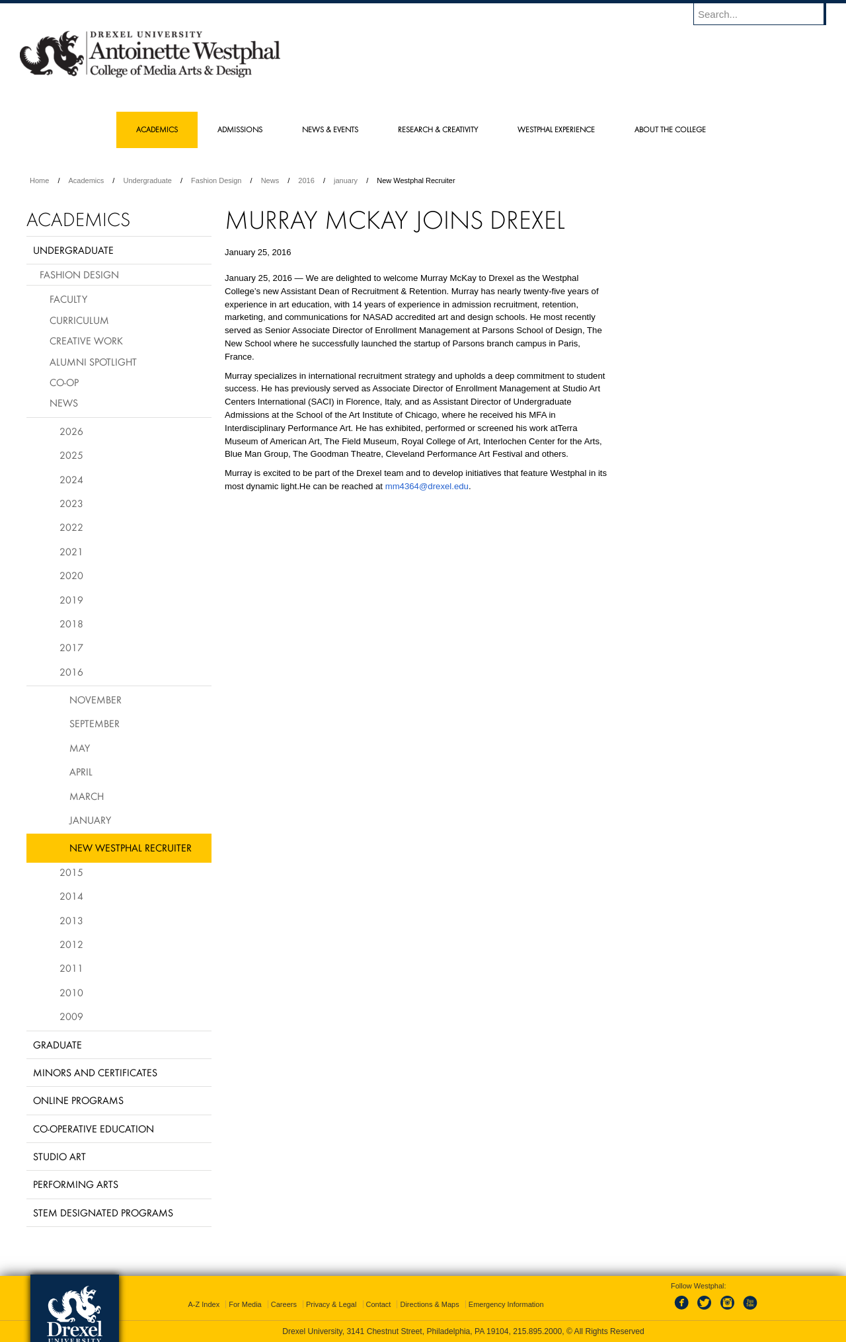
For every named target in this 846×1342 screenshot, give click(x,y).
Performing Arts (75, 1184)
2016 (306, 180)
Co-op (64, 382)
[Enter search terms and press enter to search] (766, 13)
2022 (71, 526)
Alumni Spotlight (93, 361)
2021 (71, 551)
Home (39, 180)
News (270, 180)
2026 (71, 431)
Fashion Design (216, 180)
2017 (71, 647)
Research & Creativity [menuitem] (438, 129)
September (94, 723)
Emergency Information (506, 1304)
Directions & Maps (429, 1304)
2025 (71, 454)
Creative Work (86, 340)
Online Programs (78, 1100)
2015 (71, 872)
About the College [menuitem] (670, 129)
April (81, 771)
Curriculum (79, 320)
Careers (284, 1304)
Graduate (57, 1044)
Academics (86, 180)
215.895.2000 (537, 1331)
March (86, 796)
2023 (71, 503)
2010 (71, 992)
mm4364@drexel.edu (427, 486)
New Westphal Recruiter (130, 847)
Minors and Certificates (95, 1072)
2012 (71, 944)
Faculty (68, 298)
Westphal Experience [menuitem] (556, 129)
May (79, 747)
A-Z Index (203, 1304)
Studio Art (59, 1156)
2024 (71, 479)
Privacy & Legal (331, 1304)
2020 (71, 575)
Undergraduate (147, 180)
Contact (378, 1304)
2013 (71, 920)
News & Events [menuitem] (330, 129)
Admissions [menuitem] (239, 129)
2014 (71, 895)
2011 (71, 967)
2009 (71, 1016)
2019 (71, 599)
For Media (245, 1304)
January (90, 819)
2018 (71, 623)
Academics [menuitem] (157, 129)
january (346, 180)
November (95, 699)
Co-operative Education (93, 1128)
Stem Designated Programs (103, 1212)
